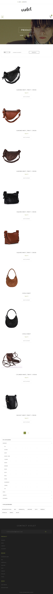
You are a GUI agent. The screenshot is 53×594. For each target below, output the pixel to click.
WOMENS (5, 443)
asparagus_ (22, 509)
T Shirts (6, 459)
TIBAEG (11, 512)
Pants (5, 469)
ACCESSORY (3, 548)
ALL (5, 446)
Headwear (6, 482)
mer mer (30, 509)
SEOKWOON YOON (6, 509)
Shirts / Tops (7, 456)
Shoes (5, 478)
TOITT (36, 509)
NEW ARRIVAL (4, 584)
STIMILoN (4, 512)
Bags (5, 475)
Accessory (5, 498)
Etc (5, 488)
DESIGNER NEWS (4, 587)
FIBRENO (42, 509)
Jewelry (5, 495)
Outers (6, 449)
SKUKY (17, 512)
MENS (4, 491)
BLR (15, 509)
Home (21, 35)
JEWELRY (3, 545)
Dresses (6, 465)
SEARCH (34, 52)
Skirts (5, 462)
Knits (5, 452)
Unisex (5, 485)
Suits (5, 472)
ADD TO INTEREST (26, 96)
